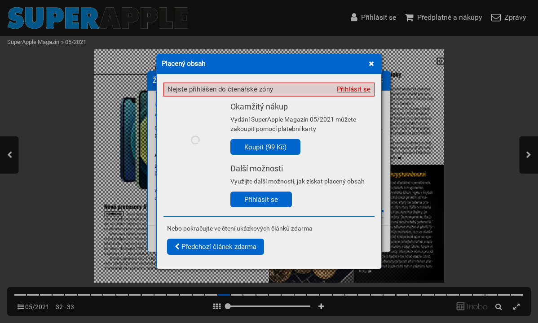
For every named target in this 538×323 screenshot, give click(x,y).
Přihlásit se (353, 89)
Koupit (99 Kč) (265, 147)
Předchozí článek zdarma (215, 247)
